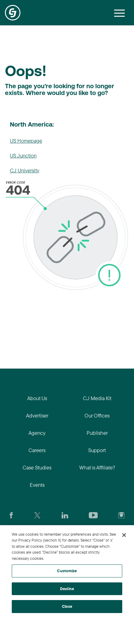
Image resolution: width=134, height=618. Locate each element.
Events (37, 485)
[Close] (124, 535)
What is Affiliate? (97, 467)
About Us (37, 398)
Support (97, 450)
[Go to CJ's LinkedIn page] (65, 515)
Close (67, 606)
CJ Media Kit (97, 398)
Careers (36, 450)
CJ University (24, 170)
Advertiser (37, 415)
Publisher (97, 433)
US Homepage (26, 140)
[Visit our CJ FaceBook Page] (11, 515)
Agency (36, 433)
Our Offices (97, 415)
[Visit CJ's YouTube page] (93, 515)
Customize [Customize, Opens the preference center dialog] (67, 570)
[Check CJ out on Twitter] (37, 515)
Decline (67, 588)
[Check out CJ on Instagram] (121, 515)
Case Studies (37, 467)
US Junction (23, 155)
